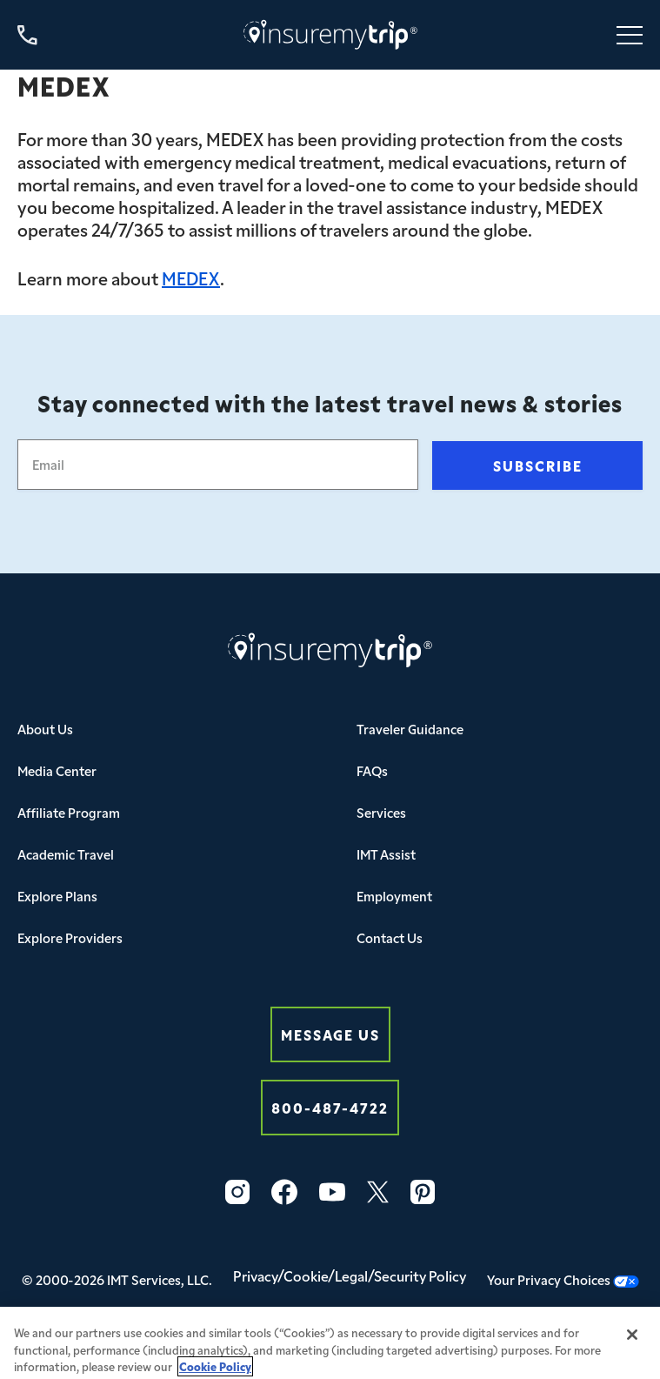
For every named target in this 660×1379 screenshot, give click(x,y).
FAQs (372, 770)
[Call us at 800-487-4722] (27, 35)
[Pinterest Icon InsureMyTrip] (422, 1192)
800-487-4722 (330, 1107)
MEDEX (191, 277)
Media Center (57, 770)
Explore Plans (57, 896)
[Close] (632, 1341)
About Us (45, 729)
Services (381, 812)
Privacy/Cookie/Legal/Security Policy (349, 1275)
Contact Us (390, 937)
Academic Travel (65, 854)
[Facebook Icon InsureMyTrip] (284, 1192)
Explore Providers (70, 937)
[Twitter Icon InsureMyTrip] (378, 1192)
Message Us (330, 1034)
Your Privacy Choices (563, 1279)
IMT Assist (386, 854)
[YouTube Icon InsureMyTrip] (332, 1192)
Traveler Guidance (410, 729)
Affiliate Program (68, 812)
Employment (394, 896)
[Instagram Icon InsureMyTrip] (237, 1192)
